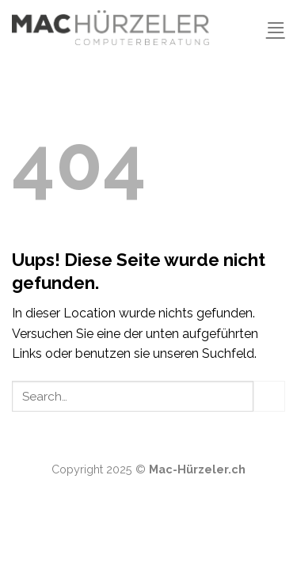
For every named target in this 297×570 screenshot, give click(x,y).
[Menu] (275, 27)
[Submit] (269, 396)
